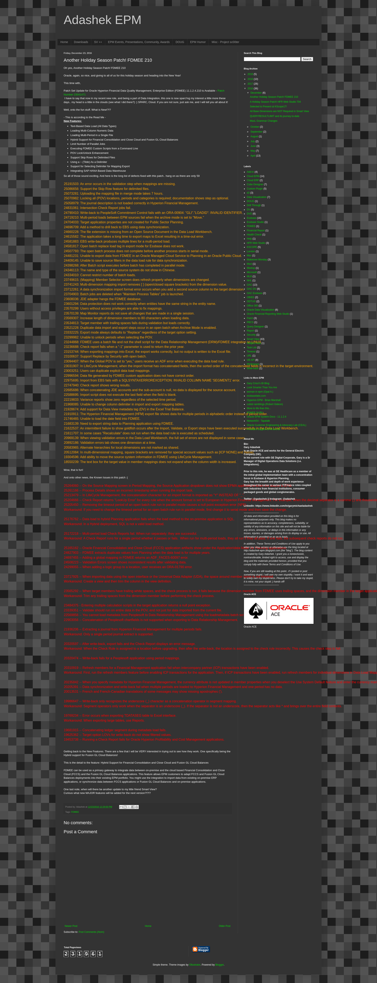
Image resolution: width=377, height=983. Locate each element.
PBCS (250, 322)
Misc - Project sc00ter (225, 42)
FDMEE (75, 812)
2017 (251, 83)
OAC (249, 284)
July (253, 141)
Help (249, 238)
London (251, 251)
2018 (251, 79)
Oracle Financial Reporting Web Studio (268, 313)
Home (64, 42)
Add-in (250, 171)
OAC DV (251, 288)
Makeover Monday (257, 259)
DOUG (180, 42)
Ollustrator (194, 964)
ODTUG (251, 301)
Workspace (253, 364)
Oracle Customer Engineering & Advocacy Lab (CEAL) (276, 425)
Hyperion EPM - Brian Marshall (264, 400)
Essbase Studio (255, 222)
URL (249, 355)
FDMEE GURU (255, 412)
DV (248, 209)
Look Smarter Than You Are (262, 387)
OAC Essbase (254, 293)
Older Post (224, 926)
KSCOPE (252, 247)
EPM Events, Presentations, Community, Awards (139, 42)
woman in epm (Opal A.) (260, 391)
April (253, 155)
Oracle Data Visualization (260, 309)
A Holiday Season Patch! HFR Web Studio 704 (275, 101)
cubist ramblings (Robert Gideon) (265, 404)
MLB (249, 276)
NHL (249, 280)
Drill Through (254, 205)
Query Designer (255, 326)
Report (250, 330)
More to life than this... (259, 408)
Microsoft (252, 272)
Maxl (249, 263)
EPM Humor (198, 42)
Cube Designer (255, 184)
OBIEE (250, 297)
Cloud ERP (253, 180)
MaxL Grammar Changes (263, 120)
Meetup (251, 268)
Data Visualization (256, 197)
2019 (251, 74)
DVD (249, 213)
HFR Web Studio (256, 243)
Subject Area (254, 343)
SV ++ (98, 42)
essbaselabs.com (256, 395)
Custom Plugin (255, 188)
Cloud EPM (253, 176)
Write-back (252, 368)
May (253, 150)
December (257, 92)
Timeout (251, 351)
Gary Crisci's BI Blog (258, 383)
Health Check (254, 234)
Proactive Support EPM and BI (263, 429)
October (255, 126)
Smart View (253, 339)
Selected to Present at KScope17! (268, 106)
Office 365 (252, 305)
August (255, 136)
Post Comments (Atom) (91, 932)
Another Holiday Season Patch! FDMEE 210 (274, 96)
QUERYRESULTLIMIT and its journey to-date (274, 116)
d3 (248, 192)
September (257, 131)
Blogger (219, 964)
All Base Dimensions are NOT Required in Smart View (279, 111)
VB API (251, 360)
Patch (250, 318)
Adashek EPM (102, 20)
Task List (251, 347)
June (253, 146)
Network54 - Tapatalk (258, 420)
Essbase (251, 218)
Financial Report (256, 230)
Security (251, 334)
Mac (249, 255)
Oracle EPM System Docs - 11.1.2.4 (266, 416)
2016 (251, 88)
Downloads (81, 42)
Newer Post (71, 926)
